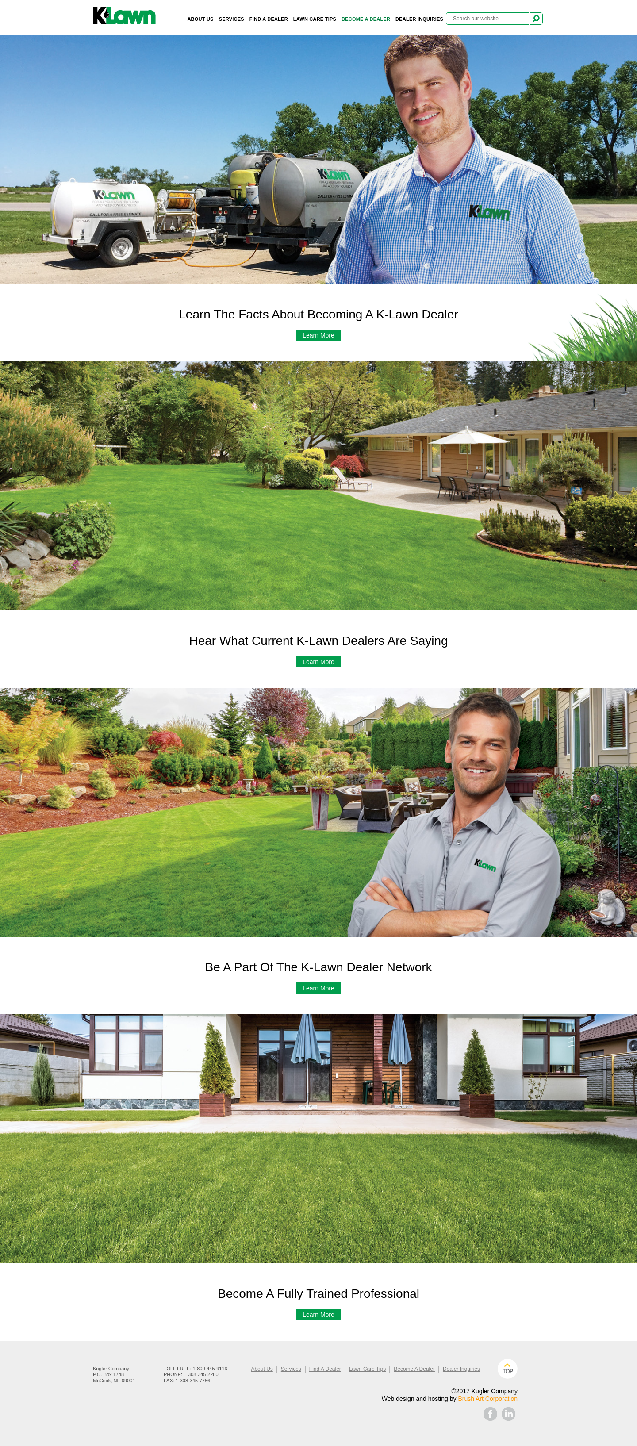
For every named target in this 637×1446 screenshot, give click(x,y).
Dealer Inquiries (419, 19)
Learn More (318, 335)
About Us (200, 19)
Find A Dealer (268, 19)
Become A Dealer (366, 19)
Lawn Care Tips (314, 19)
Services (231, 19)
